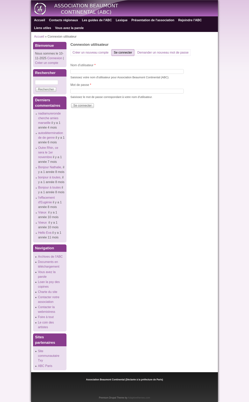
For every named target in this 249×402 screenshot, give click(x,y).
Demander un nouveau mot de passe (163, 52)
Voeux (43, 222)
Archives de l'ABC (50, 256)
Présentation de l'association (152, 20)
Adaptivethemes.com (139, 397)
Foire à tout (46, 317)
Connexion (54, 58)
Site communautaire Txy (48, 355)
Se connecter (124, 51)
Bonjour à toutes (49, 187)
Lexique (121, 20)
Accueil (39, 20)
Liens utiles (42, 28)
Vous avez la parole (69, 28)
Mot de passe (80, 84)
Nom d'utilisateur (82, 65)
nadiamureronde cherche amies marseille (49, 118)
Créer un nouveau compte (90, 52)
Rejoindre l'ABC (190, 20)
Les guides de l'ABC (97, 20)
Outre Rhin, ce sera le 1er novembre (48, 152)
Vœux (42, 212)
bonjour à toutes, (49, 177)
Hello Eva (44, 232)
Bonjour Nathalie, (50, 167)
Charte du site (47, 292)
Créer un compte (46, 62)
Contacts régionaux (63, 20)
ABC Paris (45, 366)
